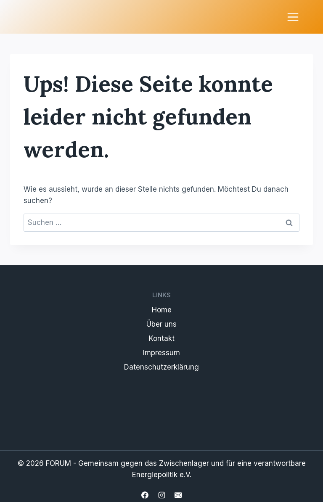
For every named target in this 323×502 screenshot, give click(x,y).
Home (162, 310)
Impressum (161, 353)
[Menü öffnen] (293, 17)
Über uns (161, 324)
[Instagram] (161, 495)
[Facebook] (145, 495)
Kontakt (162, 338)
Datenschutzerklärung (161, 367)
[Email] (178, 495)
